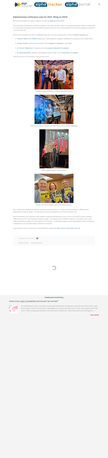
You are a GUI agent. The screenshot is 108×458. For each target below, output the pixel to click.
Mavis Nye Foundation (70, 53)
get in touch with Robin (65, 228)
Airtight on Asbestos (56, 43)
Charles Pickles (22, 43)
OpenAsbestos (36, 243)
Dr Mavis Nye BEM (24, 53)
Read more (94, 315)
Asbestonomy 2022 (57, 21)
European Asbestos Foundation (57, 48)
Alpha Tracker (79, 35)
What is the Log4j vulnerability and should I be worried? (33, 301)
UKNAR (34, 39)
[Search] (99, 4)
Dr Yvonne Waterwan (25, 48)
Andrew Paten (22, 39)
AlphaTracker (23, 243)
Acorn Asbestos (71, 126)
